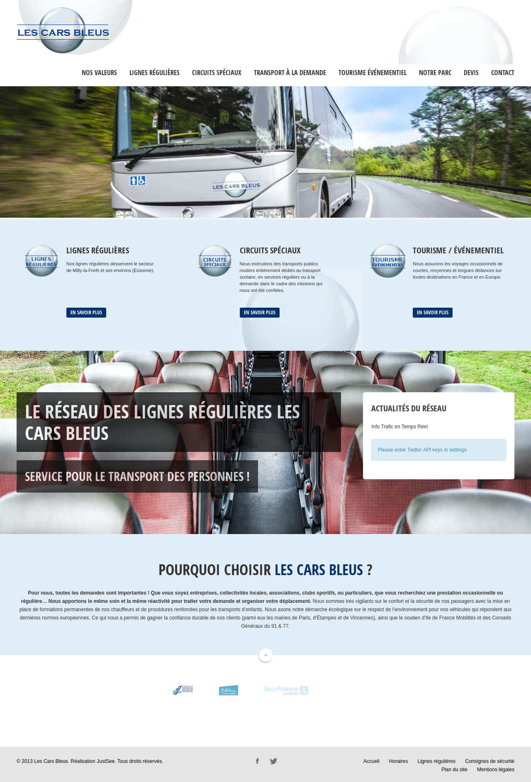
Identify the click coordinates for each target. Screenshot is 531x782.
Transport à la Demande (290, 72)
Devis (471, 72)
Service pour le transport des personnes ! (137, 476)
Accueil (371, 761)
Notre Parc (435, 72)
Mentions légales (495, 769)
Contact (502, 72)
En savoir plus (86, 312)
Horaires (398, 761)
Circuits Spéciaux (216, 72)
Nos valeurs (99, 72)
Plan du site (454, 769)
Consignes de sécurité (489, 761)
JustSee (105, 761)
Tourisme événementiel (373, 72)
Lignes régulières (154, 72)
